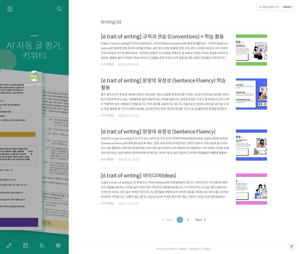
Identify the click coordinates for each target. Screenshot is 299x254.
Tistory (207, 248)
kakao (183, 248)
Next (200, 220)
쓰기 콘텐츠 (107, 64)
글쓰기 (10, 245)
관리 (59, 245)
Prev (167, 220)
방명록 (26, 245)
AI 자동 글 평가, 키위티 (34, 51)
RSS (43, 245)
